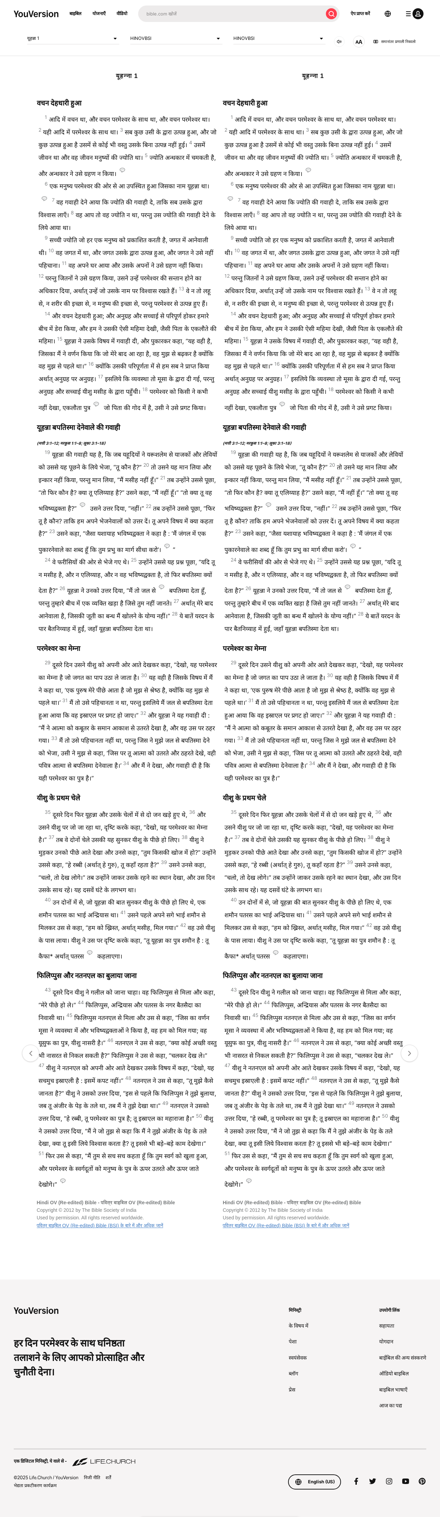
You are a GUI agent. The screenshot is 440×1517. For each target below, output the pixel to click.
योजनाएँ (99, 13)
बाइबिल (75, 13)
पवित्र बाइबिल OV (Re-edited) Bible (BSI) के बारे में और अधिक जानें (100, 1225)
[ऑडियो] (339, 41)
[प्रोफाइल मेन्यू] (413, 14)
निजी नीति (92, 1477)
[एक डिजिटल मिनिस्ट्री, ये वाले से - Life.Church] (220, 1458)
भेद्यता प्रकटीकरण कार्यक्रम (35, 1485)
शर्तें (108, 1477)
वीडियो (122, 13)
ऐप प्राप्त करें (360, 13)
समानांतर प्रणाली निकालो (394, 41)
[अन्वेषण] (230, 13)
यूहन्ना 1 (73, 38)
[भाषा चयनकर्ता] (388, 14)
